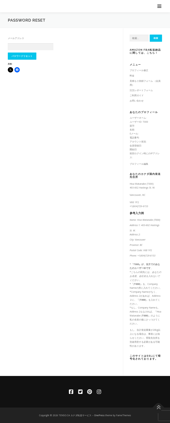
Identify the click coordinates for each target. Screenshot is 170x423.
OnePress (99, 415)
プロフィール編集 (139, 163)
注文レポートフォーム (141, 90)
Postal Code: (136, 250)
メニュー (159, 6)
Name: (133, 219)
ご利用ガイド (137, 95)
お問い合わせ (137, 100)
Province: (134, 244)
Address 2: (135, 234)
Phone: (133, 255)
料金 (132, 75)
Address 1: (135, 225)
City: (132, 239)
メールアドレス (16, 38)
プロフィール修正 (139, 70)
